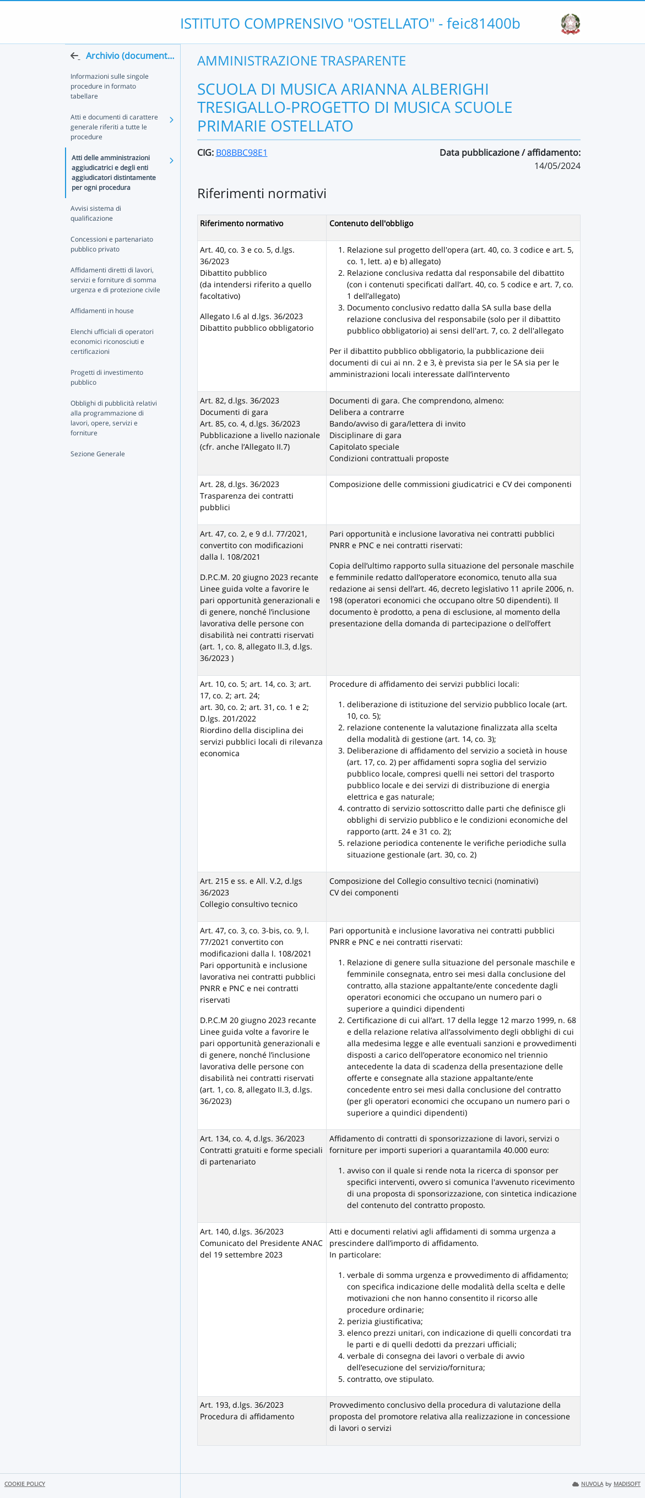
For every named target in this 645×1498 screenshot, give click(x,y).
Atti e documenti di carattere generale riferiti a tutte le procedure (114, 148)
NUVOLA (587, 1484)
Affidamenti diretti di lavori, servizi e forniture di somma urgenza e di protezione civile (115, 301)
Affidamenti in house (102, 332)
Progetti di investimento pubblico (107, 399)
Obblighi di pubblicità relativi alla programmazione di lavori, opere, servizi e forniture (114, 440)
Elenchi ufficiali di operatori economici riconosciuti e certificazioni (112, 363)
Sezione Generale (98, 475)
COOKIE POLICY (24, 1484)
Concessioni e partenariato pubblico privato (112, 266)
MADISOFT (627, 1484)
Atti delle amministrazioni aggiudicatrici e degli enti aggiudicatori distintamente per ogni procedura (114, 194)
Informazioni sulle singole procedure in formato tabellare (110, 108)
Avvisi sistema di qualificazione (96, 235)
